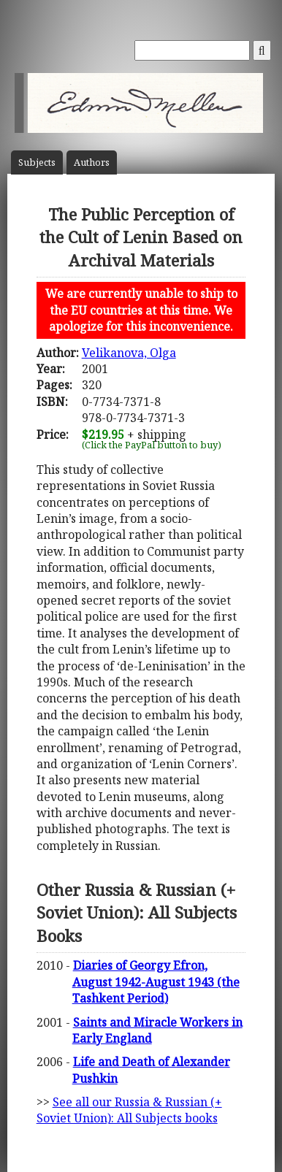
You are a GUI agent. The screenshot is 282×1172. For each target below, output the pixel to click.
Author (92, 162)
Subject (37, 162)
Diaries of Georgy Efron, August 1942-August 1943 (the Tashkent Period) (156, 981)
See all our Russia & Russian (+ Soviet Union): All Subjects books (129, 1110)
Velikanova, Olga (129, 353)
